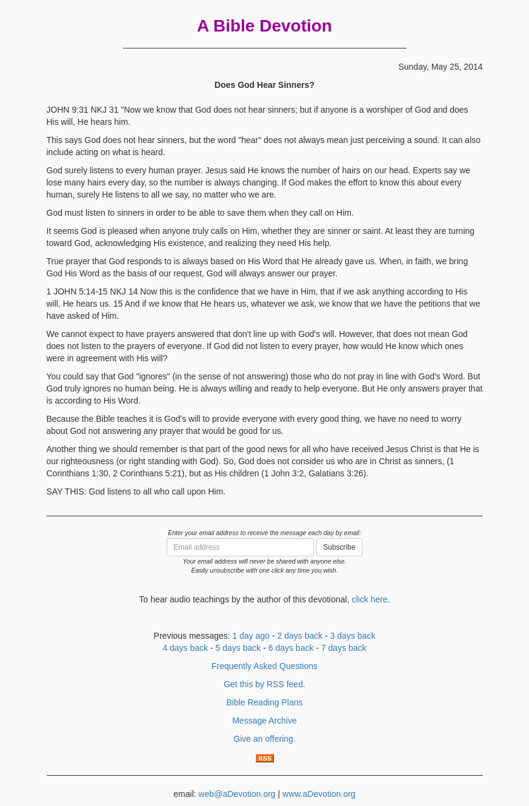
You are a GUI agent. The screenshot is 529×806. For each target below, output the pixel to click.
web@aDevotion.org (237, 794)
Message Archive (264, 720)
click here (369, 599)
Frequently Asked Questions (264, 666)
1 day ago (251, 636)
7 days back (344, 648)
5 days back (238, 648)
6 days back (291, 648)
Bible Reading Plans (264, 702)
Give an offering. (264, 739)
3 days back (353, 636)
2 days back (300, 636)
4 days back (185, 648)
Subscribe (339, 547)
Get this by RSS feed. (264, 684)
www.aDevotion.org (319, 794)
